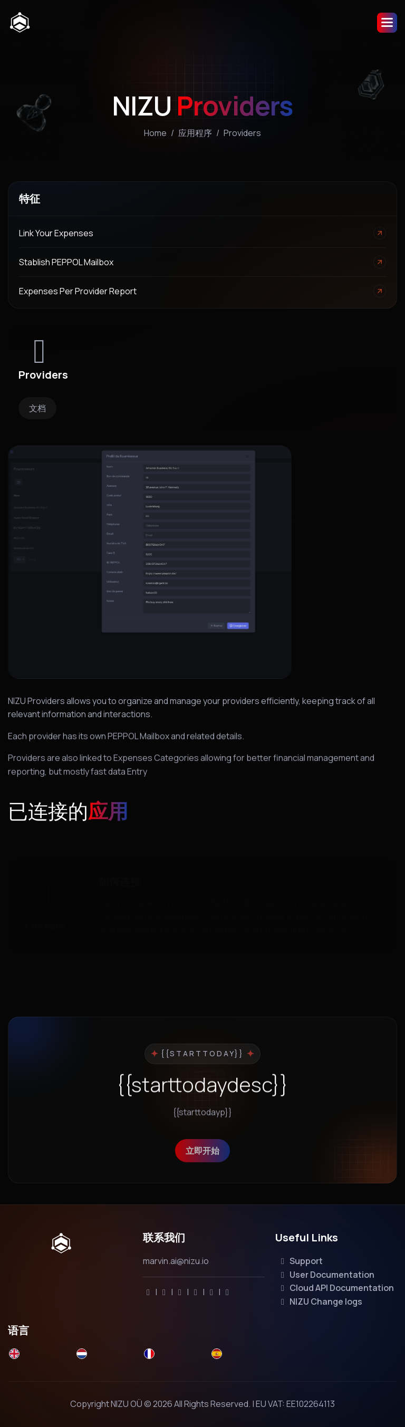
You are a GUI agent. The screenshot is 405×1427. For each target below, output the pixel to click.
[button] (387, 23)
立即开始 (202, 1164)
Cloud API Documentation (335, 1288)
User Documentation (325, 1274)
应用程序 (195, 133)
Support (300, 1261)
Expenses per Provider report (78, 291)
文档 (37, 408)
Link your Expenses (56, 233)
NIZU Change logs (319, 1301)
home (155, 133)
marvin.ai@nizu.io (176, 1261)
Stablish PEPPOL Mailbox (66, 262)
